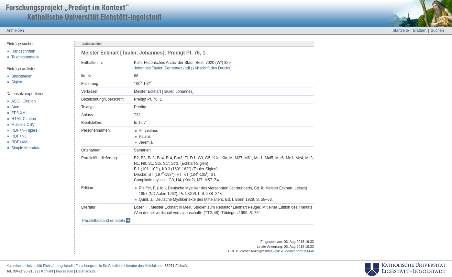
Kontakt (47, 271)
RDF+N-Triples (24, 130)
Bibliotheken (21, 76)
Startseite (400, 30)
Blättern (419, 30)
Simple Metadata (25, 148)
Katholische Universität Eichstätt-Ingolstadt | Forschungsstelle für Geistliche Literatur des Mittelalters (83, 266)
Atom (15, 107)
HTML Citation (23, 118)
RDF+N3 (19, 136)
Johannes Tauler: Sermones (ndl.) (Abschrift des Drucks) (182, 68)
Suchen (437, 30)
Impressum (64, 271)
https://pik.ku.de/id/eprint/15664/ (289, 251)
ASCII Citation (23, 101)
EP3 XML (19, 113)
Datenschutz (85, 271)
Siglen (16, 82)
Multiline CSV (23, 124)
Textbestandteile (25, 57)
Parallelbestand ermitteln (106, 220)
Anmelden (15, 30)
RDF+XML (20, 142)
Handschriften (23, 51)
